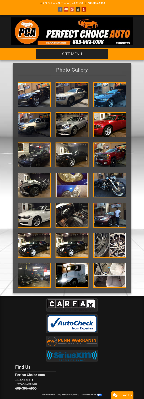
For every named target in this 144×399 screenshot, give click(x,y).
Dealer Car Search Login (51, 395)
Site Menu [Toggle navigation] (72, 54)
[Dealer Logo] (72, 31)
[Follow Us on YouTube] (66, 9)
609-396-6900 (96, 3)
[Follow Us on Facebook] (60, 9)
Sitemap (76, 395)
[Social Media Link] (78, 9)
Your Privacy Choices (91, 395)
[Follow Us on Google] (72, 9)
